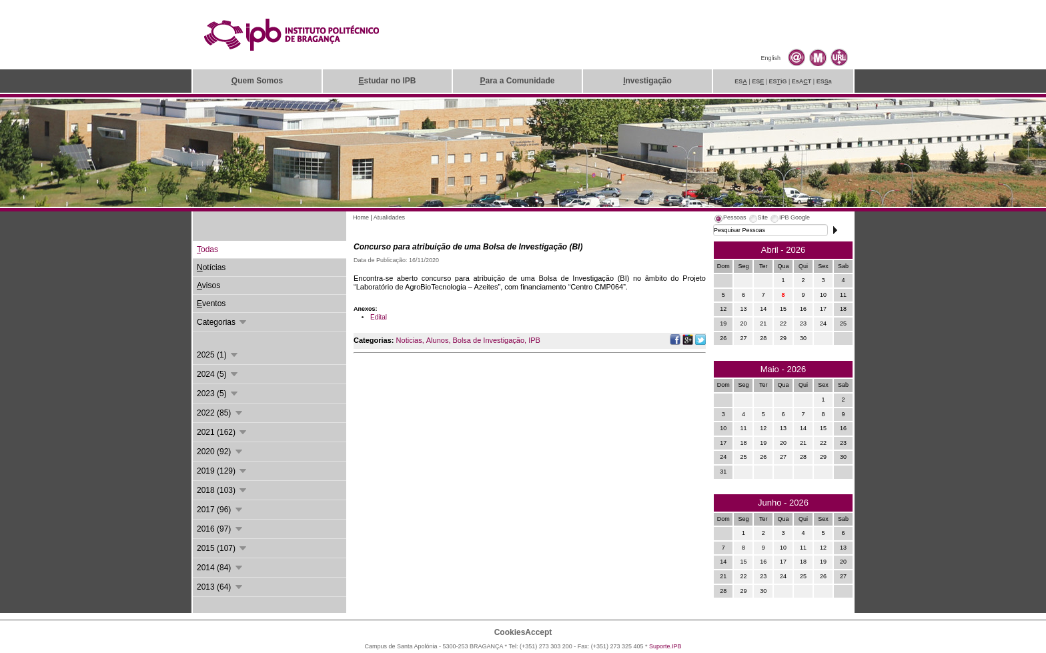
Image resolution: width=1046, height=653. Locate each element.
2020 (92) (220, 451)
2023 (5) (218, 393)
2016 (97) (220, 529)
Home (361, 217)
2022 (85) (220, 413)
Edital (378, 317)
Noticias (409, 340)
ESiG (778, 81)
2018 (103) (222, 490)
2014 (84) (220, 567)
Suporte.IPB (665, 646)
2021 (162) (222, 432)
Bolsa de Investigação (488, 340)
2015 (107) (222, 548)
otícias (211, 267)
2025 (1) (218, 355)
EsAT (802, 81)
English (770, 58)
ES (740, 81)
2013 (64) (220, 587)
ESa (824, 81)
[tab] (729, 219)
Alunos (437, 340)
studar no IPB (387, 80)
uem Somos (257, 80)
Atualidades (389, 217)
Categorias (222, 322)
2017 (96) (220, 509)
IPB (534, 340)
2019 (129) (222, 471)
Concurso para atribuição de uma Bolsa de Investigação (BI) (468, 246)
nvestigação (647, 80)
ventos (211, 303)
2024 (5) (218, 374)
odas (207, 249)
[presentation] (729, 219)
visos (208, 285)
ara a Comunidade (517, 80)
